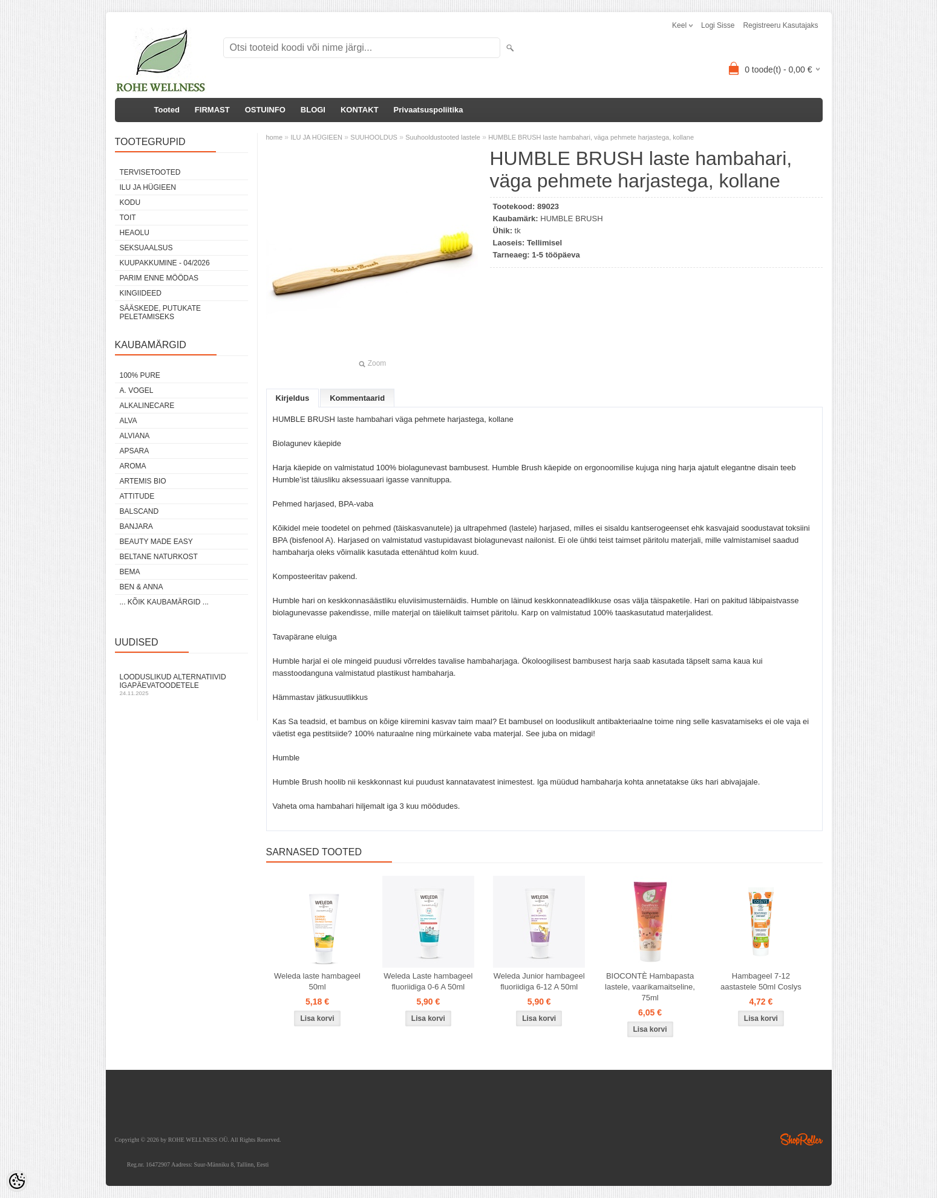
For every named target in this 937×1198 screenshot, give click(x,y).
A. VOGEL (137, 390)
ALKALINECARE (147, 405)
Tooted (167, 109)
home (274, 137)
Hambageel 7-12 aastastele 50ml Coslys (761, 981)
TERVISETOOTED (150, 172)
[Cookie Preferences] (17, 1181)
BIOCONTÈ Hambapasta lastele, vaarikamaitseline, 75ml (650, 986)
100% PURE (140, 375)
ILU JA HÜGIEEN (148, 187)
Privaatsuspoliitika (428, 109)
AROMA (133, 466)
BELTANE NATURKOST (159, 556)
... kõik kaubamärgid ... (164, 602)
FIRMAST (212, 109)
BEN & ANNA (141, 587)
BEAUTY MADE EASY (156, 541)
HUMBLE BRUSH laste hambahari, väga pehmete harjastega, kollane (591, 137)
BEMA (130, 572)
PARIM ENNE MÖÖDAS (159, 278)
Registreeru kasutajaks (780, 25)
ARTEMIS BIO (143, 481)
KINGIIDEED (141, 293)
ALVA (128, 420)
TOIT (128, 217)
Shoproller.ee (801, 1139)
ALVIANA (135, 436)
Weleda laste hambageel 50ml (317, 981)
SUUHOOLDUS (373, 137)
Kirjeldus (293, 398)
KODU (130, 202)
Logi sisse (717, 25)
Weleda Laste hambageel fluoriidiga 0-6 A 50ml (428, 981)
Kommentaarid (357, 398)
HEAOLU (134, 232)
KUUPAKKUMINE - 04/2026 (165, 263)
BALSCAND (139, 511)
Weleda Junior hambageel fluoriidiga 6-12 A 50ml (539, 981)
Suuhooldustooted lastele (442, 137)
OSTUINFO (265, 109)
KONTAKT (360, 109)
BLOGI (313, 109)
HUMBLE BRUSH (571, 218)
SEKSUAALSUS (146, 248)
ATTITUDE (137, 496)
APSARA (134, 451)
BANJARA (136, 526)
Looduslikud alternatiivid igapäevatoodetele (181, 684)
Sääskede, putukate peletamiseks (160, 312)
